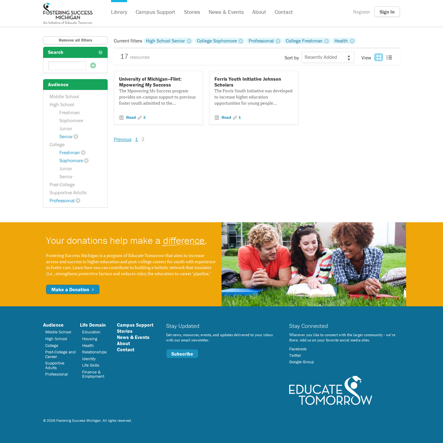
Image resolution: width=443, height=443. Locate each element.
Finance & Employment (93, 374)
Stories (192, 11)
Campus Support (155, 11)
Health (341, 41)
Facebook (298, 349)
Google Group (301, 361)
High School (62, 104)
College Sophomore (217, 41)
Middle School (64, 96)
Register (361, 11)
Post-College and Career (60, 354)
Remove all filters (75, 40)
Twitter (295, 355)
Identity (89, 358)
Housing (89, 338)
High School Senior (165, 41)
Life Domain (93, 325)
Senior (66, 136)
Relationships (94, 352)
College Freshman (304, 41)
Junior (65, 128)
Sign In (387, 12)
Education (91, 332)
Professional (62, 200)
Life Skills (90, 365)
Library (119, 11)
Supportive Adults (68, 192)
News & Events (226, 11)
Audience (53, 325)
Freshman (69, 112)
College (57, 144)
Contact (284, 11)
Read (131, 117)
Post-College (62, 184)
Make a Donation (72, 289)
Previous (122, 139)
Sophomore (71, 120)
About (259, 11)
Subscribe (182, 354)
